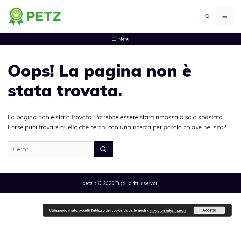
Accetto (209, 210)
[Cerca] (103, 149)
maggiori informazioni (168, 210)
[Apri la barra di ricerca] (207, 16)
